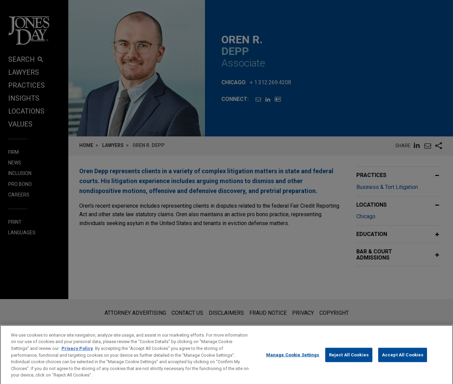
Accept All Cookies (402, 360)
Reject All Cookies (349, 360)
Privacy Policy (77, 353)
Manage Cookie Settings (292, 360)
